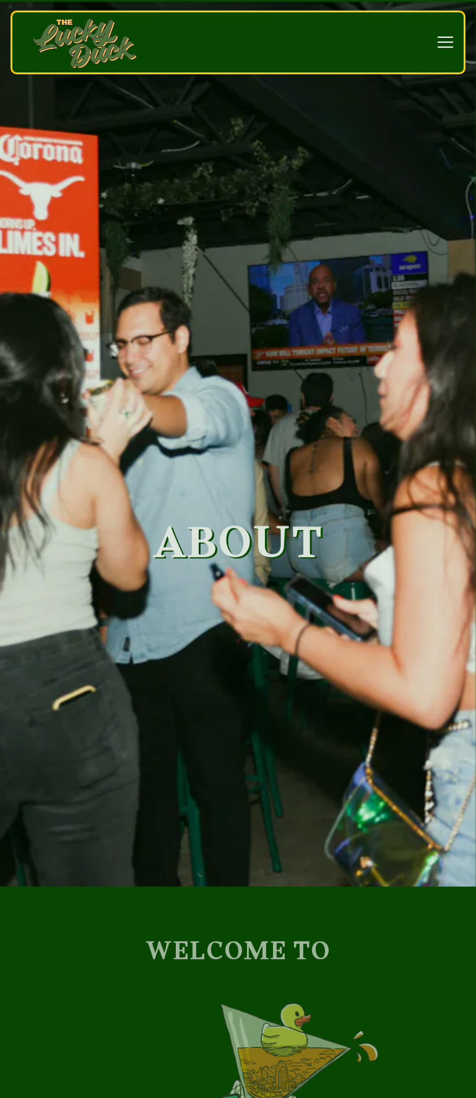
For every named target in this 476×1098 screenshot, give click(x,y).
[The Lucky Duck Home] (85, 43)
